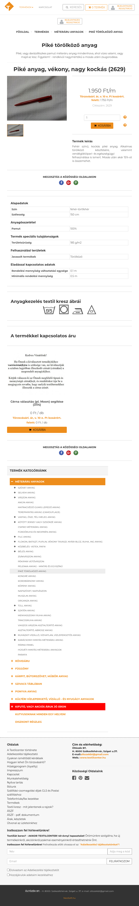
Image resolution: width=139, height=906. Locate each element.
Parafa (22, 654)
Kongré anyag (27, 576)
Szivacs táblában (26, 683)
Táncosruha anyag (30, 620)
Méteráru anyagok (68, 31)
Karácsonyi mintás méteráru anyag (37, 640)
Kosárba (102, 125)
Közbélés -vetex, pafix (29, 546)
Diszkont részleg (28, 721)
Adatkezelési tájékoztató (22, 754)
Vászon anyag (24, 497)
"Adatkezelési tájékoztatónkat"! (99, 844)
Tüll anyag (22, 605)
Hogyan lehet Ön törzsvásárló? (26, 762)
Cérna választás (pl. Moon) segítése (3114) (36, 403)
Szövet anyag (23, 487)
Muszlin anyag (27, 595)
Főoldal (22, 31)
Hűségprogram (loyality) (22, 766)
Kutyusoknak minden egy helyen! (40, 714)
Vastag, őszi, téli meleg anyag (33, 517)
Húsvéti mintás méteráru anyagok (40, 649)
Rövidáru (20, 661)
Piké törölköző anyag (106, 31)
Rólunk (11, 786)
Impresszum (15, 770)
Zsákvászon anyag (29, 556)
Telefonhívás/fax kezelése (23, 798)
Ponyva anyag (23, 691)
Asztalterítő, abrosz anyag (35, 630)
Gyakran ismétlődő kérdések (25, 758)
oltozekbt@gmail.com (95, 754)
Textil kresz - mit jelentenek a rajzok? (30, 807)
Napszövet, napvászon (32, 591)
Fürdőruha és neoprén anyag (37, 531)
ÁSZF (10, 811)
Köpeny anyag (27, 585)
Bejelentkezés (124, 6)
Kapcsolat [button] (45, 7)
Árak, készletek (16, 819)
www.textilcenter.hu (93, 757)
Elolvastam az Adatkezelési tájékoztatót (34, 870)
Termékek (26, 7)
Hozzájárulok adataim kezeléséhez (31, 875)
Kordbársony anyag (31, 581)
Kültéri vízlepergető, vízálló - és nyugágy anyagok (52, 699)
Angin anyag (26, 502)
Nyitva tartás (15, 782)
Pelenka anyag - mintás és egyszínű (40, 566)
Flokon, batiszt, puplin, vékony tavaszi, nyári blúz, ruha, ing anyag (57, 541)
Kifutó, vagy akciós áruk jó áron (38, 706)
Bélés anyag (22, 551)
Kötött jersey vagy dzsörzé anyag (37, 522)
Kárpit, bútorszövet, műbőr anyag (39, 676)
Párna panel (26, 644)
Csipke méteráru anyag (33, 527)
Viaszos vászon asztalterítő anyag (40, 625)
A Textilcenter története (22, 750)
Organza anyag (28, 600)
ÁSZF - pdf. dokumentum (23, 815)
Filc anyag (21, 536)
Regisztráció (125, 9)
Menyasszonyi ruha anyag (34, 615)
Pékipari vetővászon (31, 561)
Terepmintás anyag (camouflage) (39, 512)
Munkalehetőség (17, 778)
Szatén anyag (23, 610)
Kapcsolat (13, 774)
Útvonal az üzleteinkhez (22, 823)
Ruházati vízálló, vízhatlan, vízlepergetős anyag (46, 635)
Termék (97, 7)
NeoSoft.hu (69, 898)
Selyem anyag (23, 492)
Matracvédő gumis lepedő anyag (39, 507)
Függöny (19, 668)
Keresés (74, 7)
